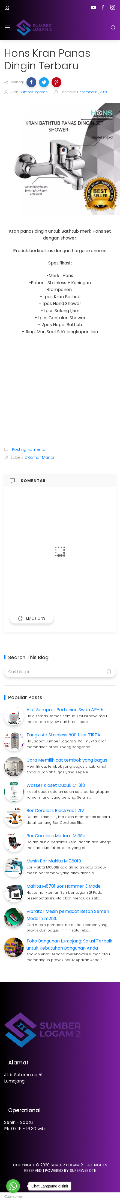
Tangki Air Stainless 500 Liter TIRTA (63, 735)
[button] (31, 82)
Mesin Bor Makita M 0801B (53, 861)
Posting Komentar (29, 449)
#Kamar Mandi (39, 457)
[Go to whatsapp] (13, 1186)
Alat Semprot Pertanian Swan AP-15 (64, 710)
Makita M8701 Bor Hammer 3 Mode (63, 886)
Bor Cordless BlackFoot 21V (55, 810)
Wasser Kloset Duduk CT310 (55, 785)
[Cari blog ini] (60, 671)
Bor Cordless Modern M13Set (56, 836)
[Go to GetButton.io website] (13, 1196)
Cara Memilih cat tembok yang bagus (66, 760)
